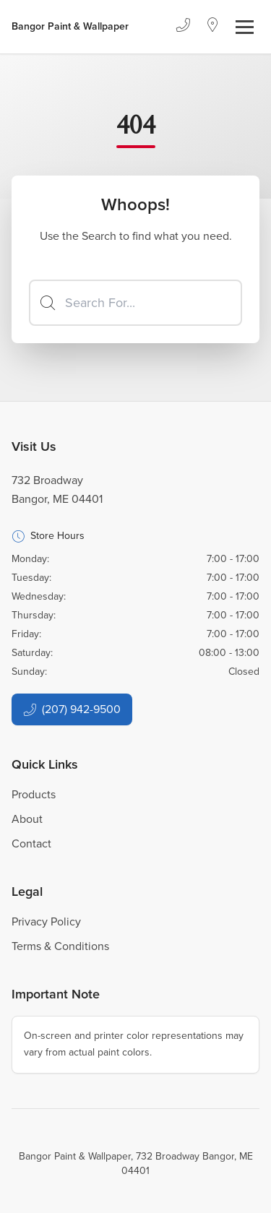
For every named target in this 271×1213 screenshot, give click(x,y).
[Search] (135, 303)
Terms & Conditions (60, 946)
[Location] (213, 27)
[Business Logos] (70, 27)
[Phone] (183, 27)
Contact (31, 843)
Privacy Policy (46, 921)
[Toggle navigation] (244, 27)
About (27, 819)
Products (34, 794)
